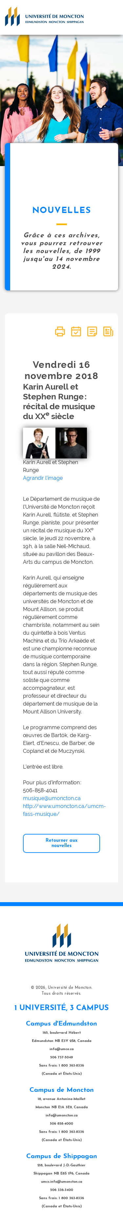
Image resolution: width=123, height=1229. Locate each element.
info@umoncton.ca (62, 1115)
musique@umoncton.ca (52, 798)
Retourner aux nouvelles (61, 843)
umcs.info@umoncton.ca (61, 1182)
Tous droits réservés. (61, 994)
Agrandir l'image (43, 478)
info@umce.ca (62, 1049)
